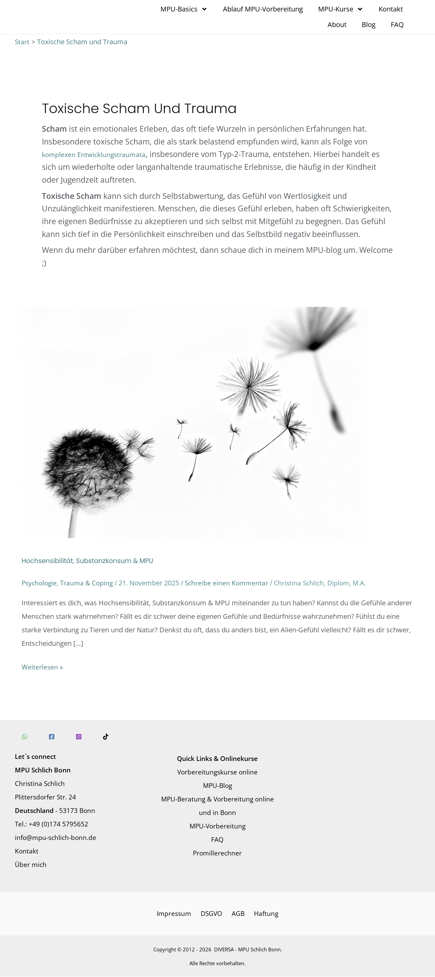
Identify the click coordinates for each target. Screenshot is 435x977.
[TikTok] (95, 736)
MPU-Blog (217, 785)
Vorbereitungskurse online (217, 771)
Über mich (31, 864)
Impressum (176, 913)
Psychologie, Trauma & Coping (69, 582)
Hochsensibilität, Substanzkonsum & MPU (90, 560)
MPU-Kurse (340, 9)
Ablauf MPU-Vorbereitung (263, 9)
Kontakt (391, 9)
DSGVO (212, 913)
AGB (238, 913)
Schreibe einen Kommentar (231, 582)
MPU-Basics (184, 9)
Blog (369, 24)
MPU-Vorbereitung (217, 825)
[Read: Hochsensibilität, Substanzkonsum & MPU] (194, 421)
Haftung (264, 913)
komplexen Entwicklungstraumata (95, 154)
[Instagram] (72, 736)
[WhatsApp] (24, 736)
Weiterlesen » (42, 665)
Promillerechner (217, 852)
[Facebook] (48, 736)
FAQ (397, 24)
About (337, 24)
